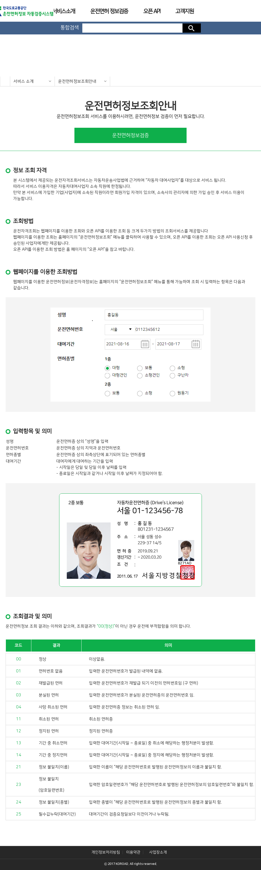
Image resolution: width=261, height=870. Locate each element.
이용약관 (133, 852)
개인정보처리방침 (106, 852)
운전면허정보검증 (130, 135)
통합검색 (69, 27)
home (5, 81)
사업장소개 (158, 852)
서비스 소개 (24, 81)
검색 (191, 28)
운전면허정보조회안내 (77, 81)
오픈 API (151, 11)
